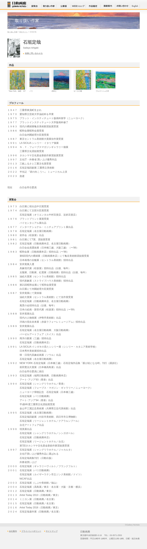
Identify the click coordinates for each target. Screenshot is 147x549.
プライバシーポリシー (31, 531)
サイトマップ (52, 531)
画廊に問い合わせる (34, 53)
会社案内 (13, 531)
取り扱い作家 (12, 32)
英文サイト (23, 32)
